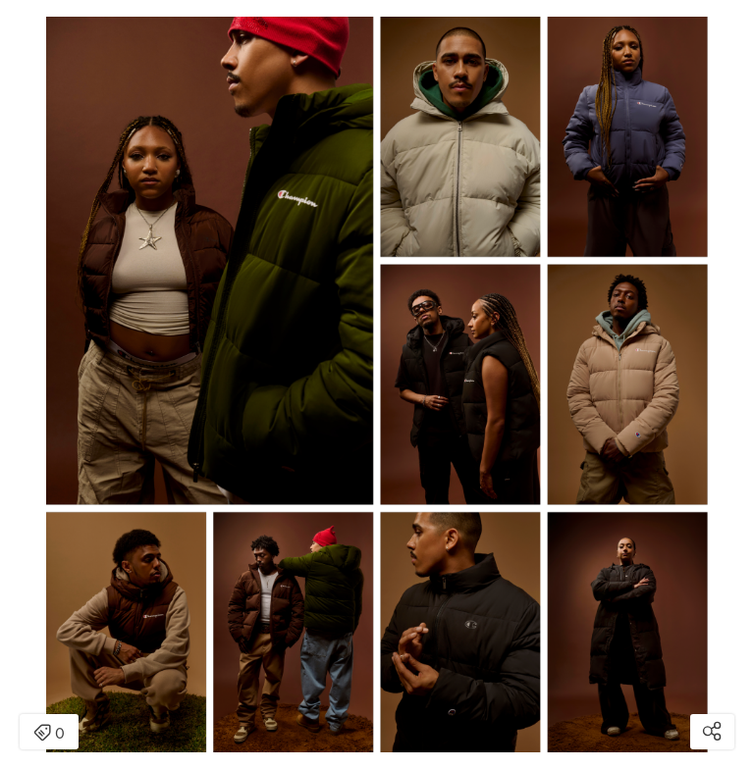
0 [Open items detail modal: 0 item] (49, 733)
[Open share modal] (712, 731)
